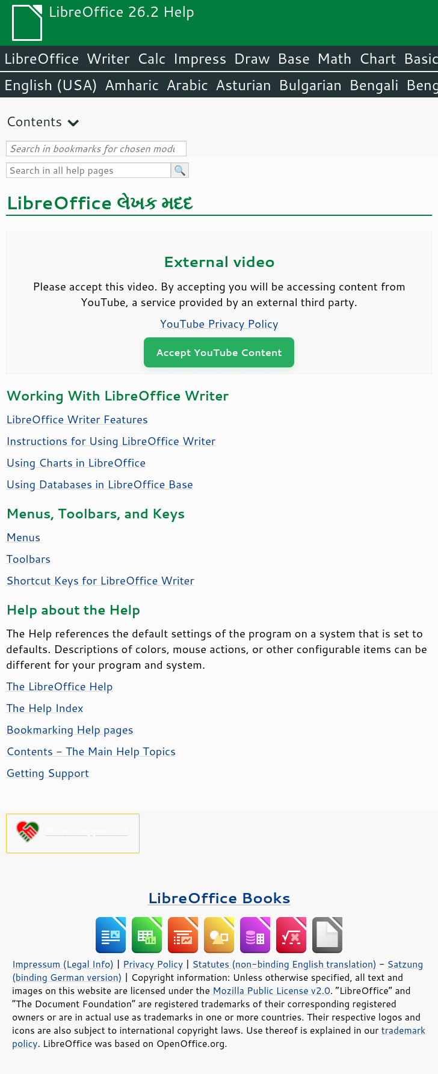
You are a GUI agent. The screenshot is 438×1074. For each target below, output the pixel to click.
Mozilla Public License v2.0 (271, 990)
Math (334, 58)
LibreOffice (41, 58)
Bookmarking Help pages (70, 729)
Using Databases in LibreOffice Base (99, 484)
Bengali (373, 85)
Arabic (187, 85)
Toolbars (28, 558)
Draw (251, 58)
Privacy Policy (153, 964)
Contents (34, 121)
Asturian (243, 85)
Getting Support (47, 773)
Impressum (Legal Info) (63, 964)
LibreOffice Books (219, 897)
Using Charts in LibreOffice (76, 462)
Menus (23, 537)
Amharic (132, 85)
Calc (151, 58)
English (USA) (50, 85)
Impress (200, 58)
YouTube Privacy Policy (219, 323)
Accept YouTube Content (219, 352)
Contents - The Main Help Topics (91, 751)
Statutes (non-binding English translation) (284, 964)
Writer (107, 58)
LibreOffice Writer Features (77, 419)
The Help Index (45, 708)
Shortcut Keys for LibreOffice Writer (100, 580)
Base (293, 58)
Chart (377, 58)
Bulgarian (310, 85)
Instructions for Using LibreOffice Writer (110, 441)
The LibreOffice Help (59, 686)
